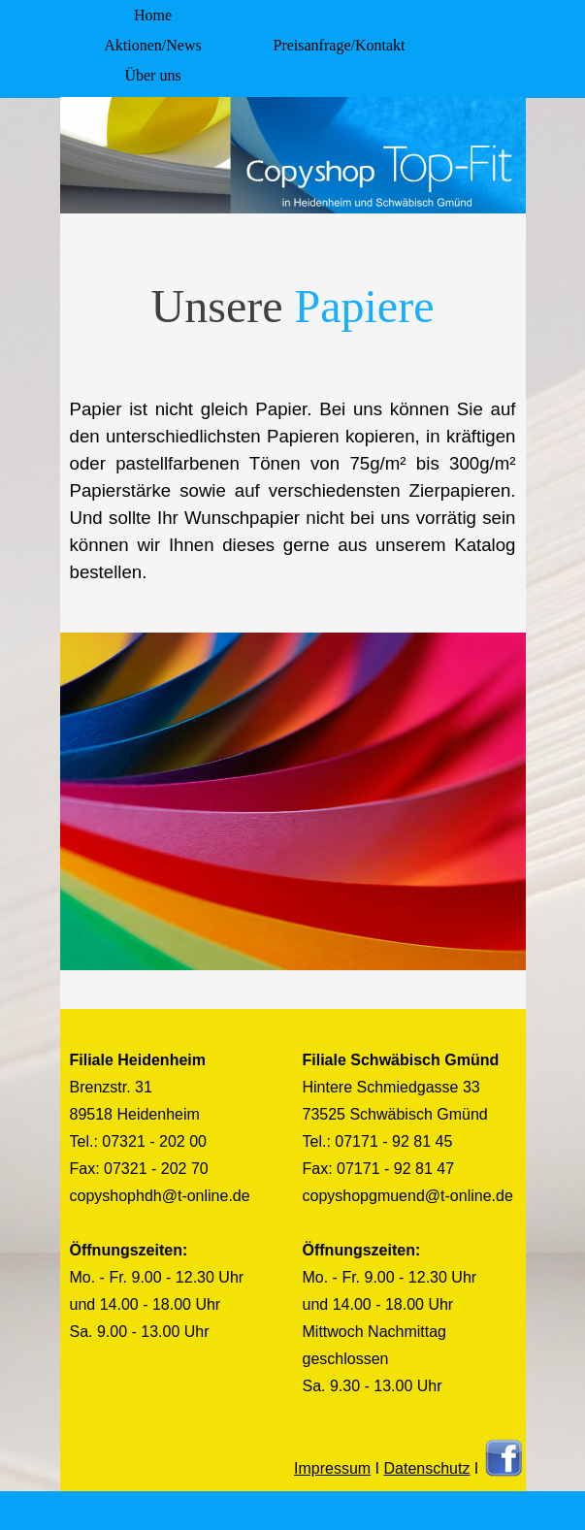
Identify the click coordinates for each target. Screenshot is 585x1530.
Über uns (152, 75)
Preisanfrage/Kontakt (340, 45)
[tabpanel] (293, 442)
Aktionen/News (152, 45)
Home (153, 15)
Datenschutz (426, 1468)
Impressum (332, 1468)
